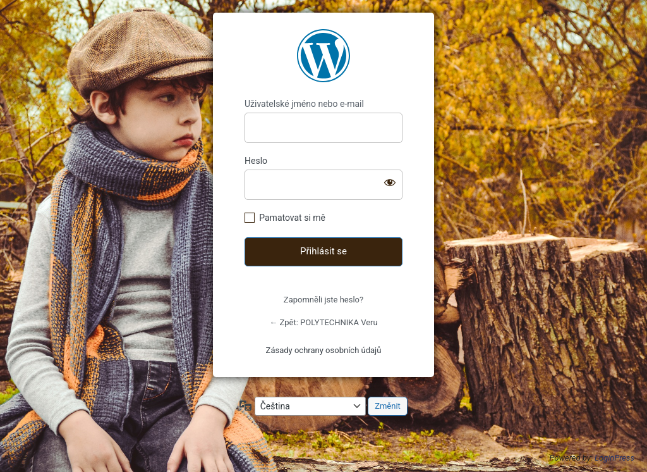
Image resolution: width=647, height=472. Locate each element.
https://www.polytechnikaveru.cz (323, 55)
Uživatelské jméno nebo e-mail (304, 104)
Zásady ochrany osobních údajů (324, 350)
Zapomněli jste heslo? (323, 299)
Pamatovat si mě (292, 218)
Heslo (256, 161)
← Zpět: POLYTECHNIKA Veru (323, 322)
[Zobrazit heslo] (389, 182)
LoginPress (614, 458)
